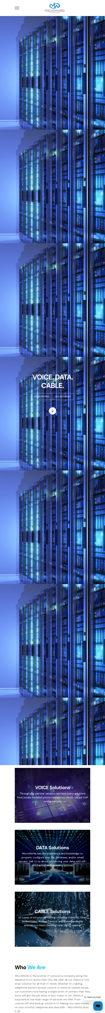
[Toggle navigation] (17, 8)
